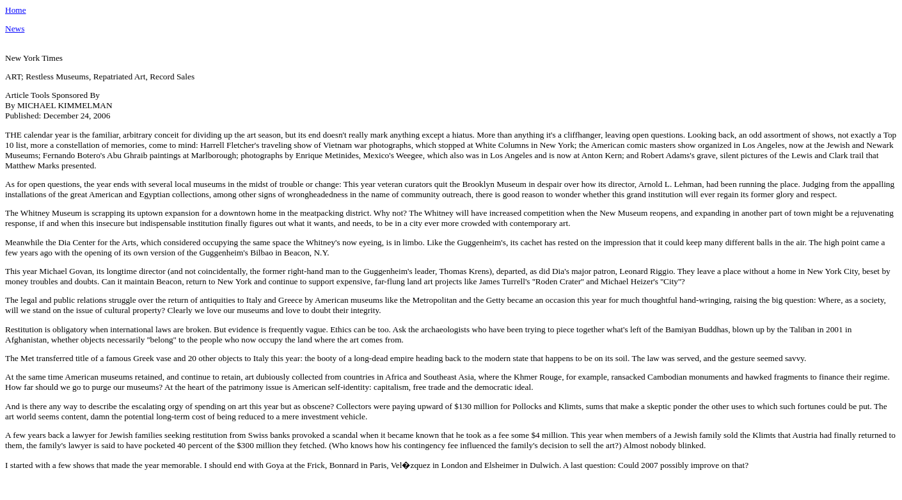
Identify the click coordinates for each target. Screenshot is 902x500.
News (14, 28)
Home (15, 10)
